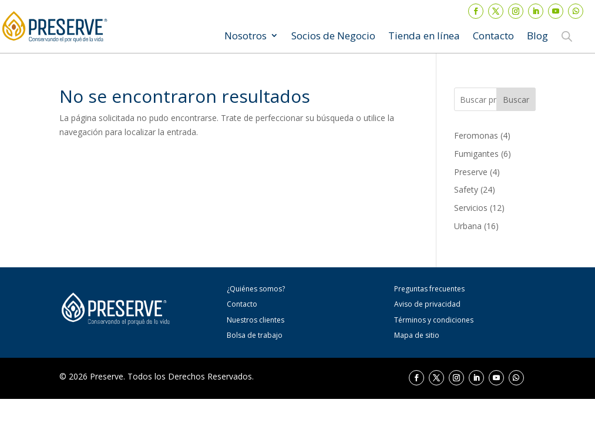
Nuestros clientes (255, 320)
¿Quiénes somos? (256, 289)
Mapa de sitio (416, 335)
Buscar (516, 99)
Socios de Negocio (333, 36)
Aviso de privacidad (427, 304)
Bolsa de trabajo (255, 335)
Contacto (493, 36)
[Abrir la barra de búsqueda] (567, 36)
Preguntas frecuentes (429, 289)
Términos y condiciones (433, 320)
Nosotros (245, 36)
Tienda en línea (424, 36)
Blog (537, 36)
